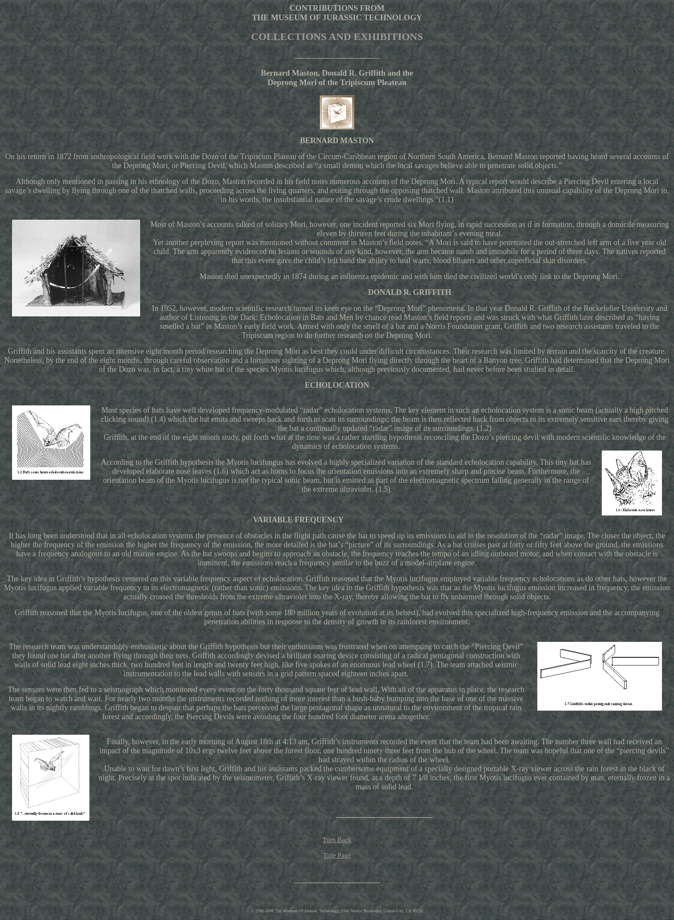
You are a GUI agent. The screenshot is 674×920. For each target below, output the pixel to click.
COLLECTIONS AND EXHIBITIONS (337, 36)
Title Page (337, 855)
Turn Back (336, 839)
